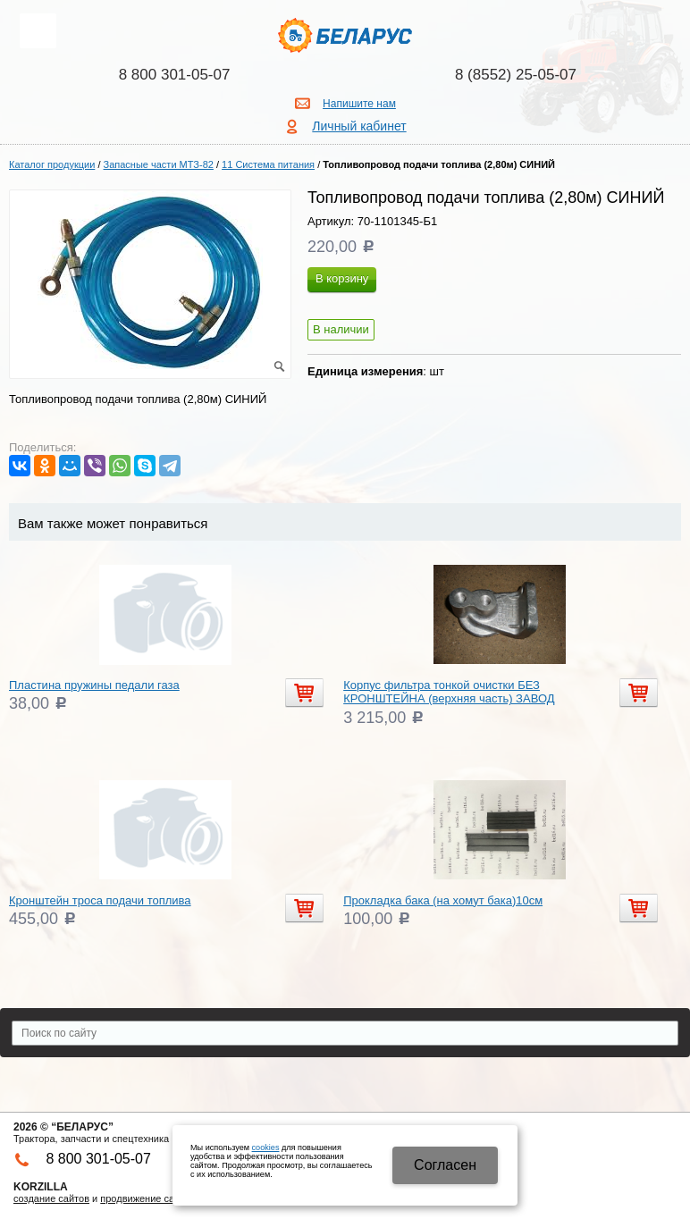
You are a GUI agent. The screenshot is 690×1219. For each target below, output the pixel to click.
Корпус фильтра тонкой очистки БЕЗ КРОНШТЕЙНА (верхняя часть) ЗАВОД (448, 692)
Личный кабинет (359, 126)
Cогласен (445, 1165)
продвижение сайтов (147, 1198)
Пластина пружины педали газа (94, 685)
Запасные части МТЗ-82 (159, 164)
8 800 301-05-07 (175, 74)
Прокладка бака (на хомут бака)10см (443, 900)
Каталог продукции (52, 164)
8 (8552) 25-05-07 (515, 74)
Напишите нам (359, 103)
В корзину (342, 278)
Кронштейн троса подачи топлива (100, 900)
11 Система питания (268, 164)
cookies (266, 1147)
